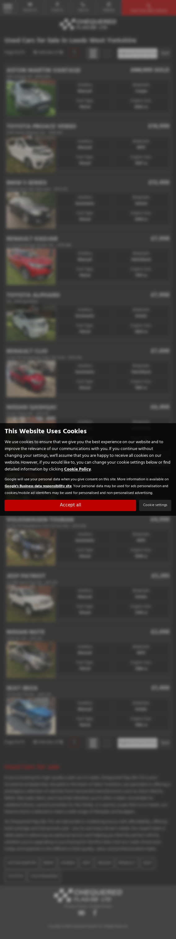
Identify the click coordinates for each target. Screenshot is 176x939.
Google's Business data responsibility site (38, 486)
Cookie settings (155, 505)
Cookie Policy (77, 469)
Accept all (70, 505)
